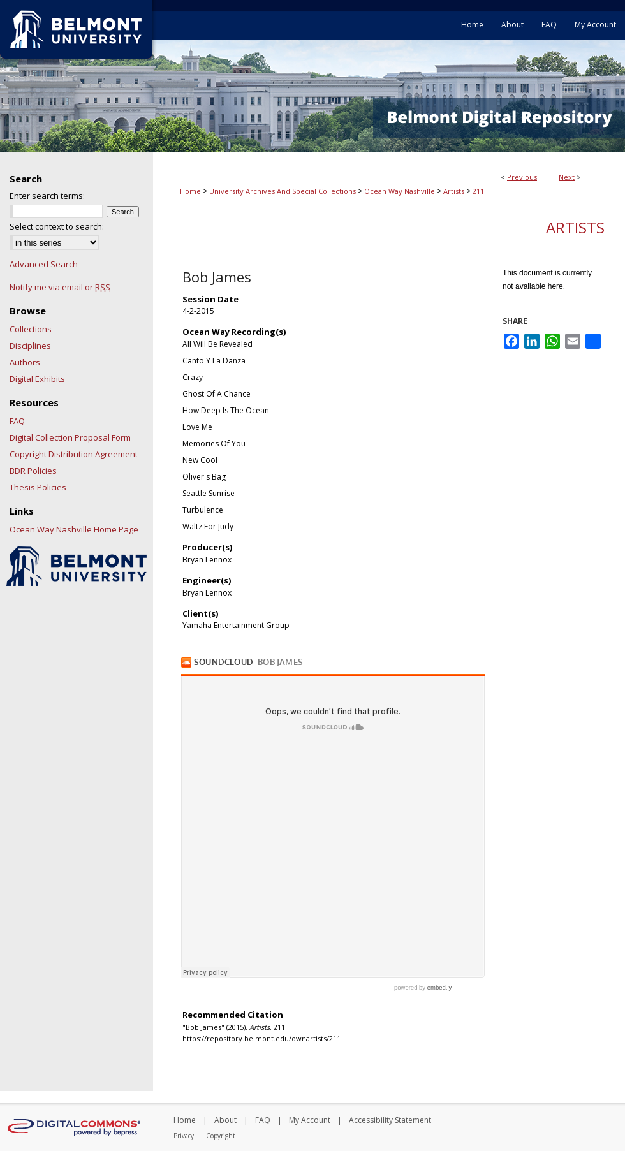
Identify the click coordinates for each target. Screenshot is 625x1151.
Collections (31, 329)
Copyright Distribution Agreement (74, 454)
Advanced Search (44, 264)
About (225, 1120)
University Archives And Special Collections (282, 191)
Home (190, 191)
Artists (453, 191)
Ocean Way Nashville (399, 191)
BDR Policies (33, 470)
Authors (25, 362)
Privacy (183, 1135)
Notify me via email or (60, 287)
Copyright (220, 1135)
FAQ (17, 421)
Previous (522, 177)
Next (567, 177)
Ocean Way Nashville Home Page (74, 529)
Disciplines (30, 345)
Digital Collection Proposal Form (70, 437)
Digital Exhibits (37, 379)
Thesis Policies (38, 487)
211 (478, 191)
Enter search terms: (47, 196)
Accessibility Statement (390, 1120)
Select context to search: (57, 226)
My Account (309, 1120)
